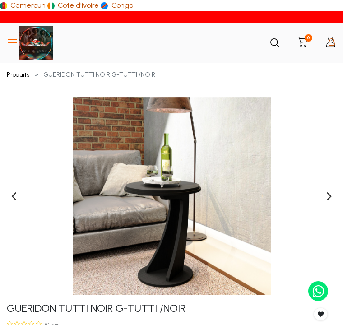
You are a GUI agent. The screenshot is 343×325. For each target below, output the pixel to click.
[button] (321, 314)
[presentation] (14, 196)
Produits (18, 75)
